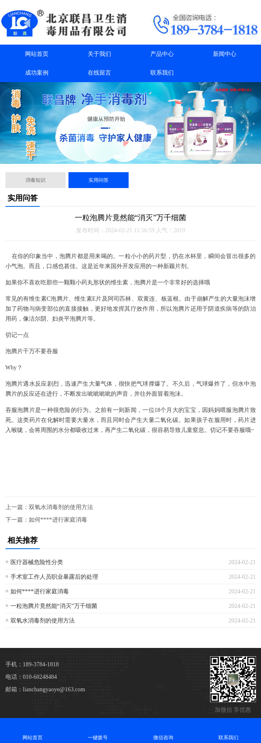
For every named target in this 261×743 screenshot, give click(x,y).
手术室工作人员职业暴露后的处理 (54, 577)
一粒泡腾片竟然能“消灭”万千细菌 (53, 606)
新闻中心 (224, 54)
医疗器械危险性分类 (36, 562)
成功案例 (36, 73)
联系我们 (162, 73)
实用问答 (99, 180)
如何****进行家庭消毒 (58, 520)
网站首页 (36, 54)
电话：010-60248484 (31, 677)
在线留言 (99, 73)
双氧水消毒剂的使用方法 (61, 507)
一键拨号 (97, 730)
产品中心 (162, 54)
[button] (117, 156)
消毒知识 (35, 180)
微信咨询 (163, 730)
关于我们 (99, 54)
